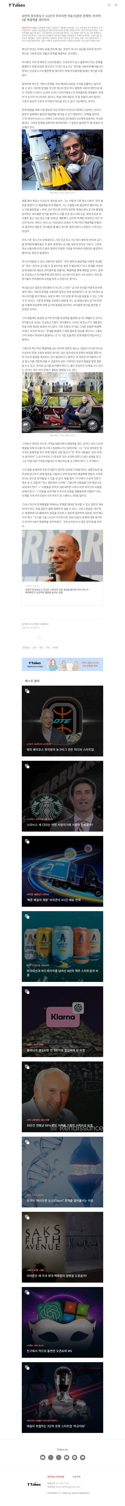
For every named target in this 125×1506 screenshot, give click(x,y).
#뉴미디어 (38, 744)
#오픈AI (30, 1345)
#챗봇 (41, 1044)
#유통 (36, 1270)
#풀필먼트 (38, 894)
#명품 (41, 1270)
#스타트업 (47, 744)
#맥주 (29, 965)
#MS (36, 1345)
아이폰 (55, 647)
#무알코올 (36, 965)
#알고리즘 (45, 1119)
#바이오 (40, 1195)
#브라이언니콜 (41, 819)
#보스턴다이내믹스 (50, 1420)
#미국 (29, 1195)
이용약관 (76, 1476)
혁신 (41, 647)
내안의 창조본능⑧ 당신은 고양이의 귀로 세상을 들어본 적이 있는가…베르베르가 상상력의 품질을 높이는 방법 (57, 591)
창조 (34, 647)
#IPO (36, 1044)
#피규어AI (31, 1420)
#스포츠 (30, 744)
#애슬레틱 (45, 965)
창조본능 (26, 647)
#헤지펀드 (36, 1119)
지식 (47, 647)
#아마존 (30, 894)
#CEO (50, 819)
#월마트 (46, 894)
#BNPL (30, 1044)
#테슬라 (39, 1420)
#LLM (41, 1345)
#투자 (29, 1119)
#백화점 (30, 1270)
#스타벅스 (31, 819)
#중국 (34, 1195)
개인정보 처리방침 (55, 1476)
